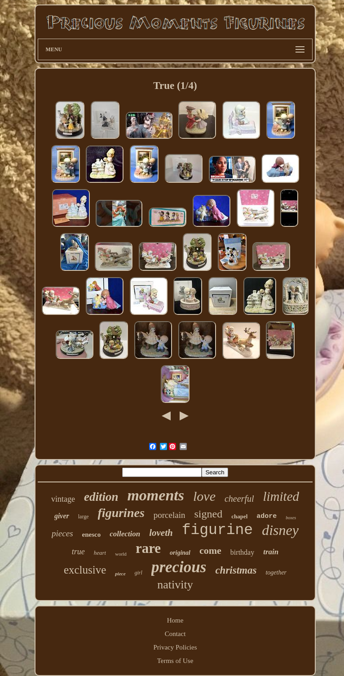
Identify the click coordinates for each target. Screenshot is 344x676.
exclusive (85, 570)
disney (280, 530)
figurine (217, 530)
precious (179, 567)
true (78, 551)
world (121, 554)
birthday (242, 552)
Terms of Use (175, 660)
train (270, 552)
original (180, 552)
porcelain (169, 515)
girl (138, 573)
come (210, 550)
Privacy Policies (175, 647)
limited (281, 496)
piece (120, 573)
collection (125, 534)
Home (175, 620)
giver (61, 516)
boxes (291, 517)
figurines (121, 513)
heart (100, 552)
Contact (175, 633)
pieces (62, 533)
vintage (63, 499)
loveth (161, 532)
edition (101, 497)
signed (208, 514)
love (204, 496)
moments (155, 495)
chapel (239, 516)
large (83, 516)
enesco (91, 534)
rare (148, 548)
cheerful (239, 499)
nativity (175, 584)
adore (266, 516)
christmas (235, 570)
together (276, 572)
